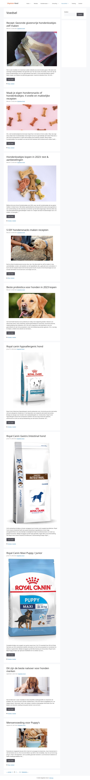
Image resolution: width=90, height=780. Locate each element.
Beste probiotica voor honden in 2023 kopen (31, 287)
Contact (80, 3)
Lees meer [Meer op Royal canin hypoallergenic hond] (11, 422)
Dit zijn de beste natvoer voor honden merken (27, 670)
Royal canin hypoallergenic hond (24, 346)
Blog (9, 83)
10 (20, 772)
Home (30, 3)
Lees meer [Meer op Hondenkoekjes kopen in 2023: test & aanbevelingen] (11, 216)
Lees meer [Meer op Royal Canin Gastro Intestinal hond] (11, 539)
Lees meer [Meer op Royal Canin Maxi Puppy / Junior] (11, 655)
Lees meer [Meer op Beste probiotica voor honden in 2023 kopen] (11, 333)
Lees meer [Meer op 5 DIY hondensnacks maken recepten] (11, 274)
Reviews (36, 3)
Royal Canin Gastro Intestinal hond (26, 436)
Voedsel (12, 83)
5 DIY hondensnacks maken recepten (27, 230)
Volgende (25, 772)
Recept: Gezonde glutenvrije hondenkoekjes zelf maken (31, 24)
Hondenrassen (46, 3)
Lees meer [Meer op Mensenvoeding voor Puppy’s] (11, 760)
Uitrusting (56, 3)
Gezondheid (65, 3)
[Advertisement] (74, 43)
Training (74, 3)
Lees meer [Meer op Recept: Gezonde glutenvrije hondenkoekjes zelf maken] (11, 79)
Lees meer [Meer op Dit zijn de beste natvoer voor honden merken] (11, 709)
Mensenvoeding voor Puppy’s (23, 722)
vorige (8, 772)
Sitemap (51, 778)
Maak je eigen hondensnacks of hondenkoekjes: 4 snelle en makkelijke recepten (28, 95)
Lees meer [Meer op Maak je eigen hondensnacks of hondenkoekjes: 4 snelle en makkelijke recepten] (11, 143)
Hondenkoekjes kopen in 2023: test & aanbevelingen (27, 158)
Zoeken (66, 12)
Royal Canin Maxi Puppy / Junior (24, 553)
